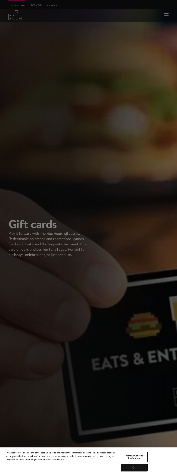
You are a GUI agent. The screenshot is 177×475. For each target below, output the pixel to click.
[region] (88, 461)
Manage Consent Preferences (134, 457)
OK (134, 467)
